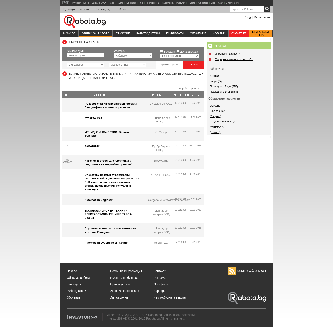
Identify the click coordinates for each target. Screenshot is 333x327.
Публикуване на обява (76, 9)
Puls (141, 2)
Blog (213, 2)
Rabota (191, 2)
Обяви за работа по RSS (247, 270)
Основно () (216, 105)
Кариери (159, 291)
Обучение (73, 297)
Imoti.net (180, 2)
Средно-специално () (222, 121)
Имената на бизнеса (124, 277)
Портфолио (162, 284)
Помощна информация (126, 271)
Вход (248, 17)
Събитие (238, 33)
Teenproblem (152, 2)
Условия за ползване (124, 291)
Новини (218, 33)
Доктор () (215, 132)
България (169, 51)
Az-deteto (203, 2)
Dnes (86, 2)
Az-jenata (131, 2)
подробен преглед (188, 88)
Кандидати (175, 33)
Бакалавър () (217, 111)
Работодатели (148, 33)
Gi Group (161, 132)
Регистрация (262, 17)
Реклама (160, 277)
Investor (76, 2)
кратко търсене (170, 64)
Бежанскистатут (260, 33)
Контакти (160, 271)
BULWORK (161, 160)
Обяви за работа (95, 33)
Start (220, 2)
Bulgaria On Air (99, 2)
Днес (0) (214, 76)
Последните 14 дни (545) (224, 92)
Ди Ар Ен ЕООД (161, 174)
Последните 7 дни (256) (224, 86)
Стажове (123, 33)
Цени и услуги (104, 9)
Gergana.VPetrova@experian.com (169, 200)
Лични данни (119, 297)
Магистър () (217, 127)
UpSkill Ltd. (161, 242)
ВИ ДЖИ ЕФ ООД (161, 103)
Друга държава (189, 51)
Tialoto (119, 2)
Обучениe (198, 33)
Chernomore (232, 2)
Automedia (168, 2)
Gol (112, 2)
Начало (69, 33)
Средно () (215, 116)
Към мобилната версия (170, 297)
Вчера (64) (216, 81)
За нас (123, 9)
